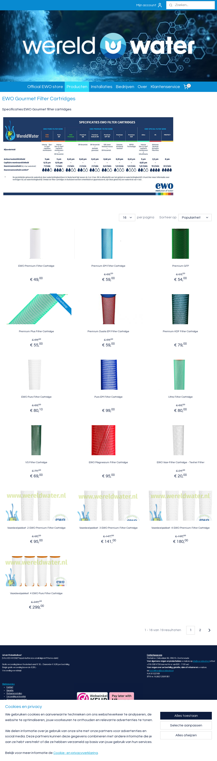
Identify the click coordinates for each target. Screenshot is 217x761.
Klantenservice (165, 87)
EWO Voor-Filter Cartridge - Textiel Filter (180, 462)
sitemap (125, 753)
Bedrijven (125, 87)
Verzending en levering (16, 696)
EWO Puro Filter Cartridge (36, 397)
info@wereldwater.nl (201, 661)
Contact (9, 687)
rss (132, 753)
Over (142, 87)
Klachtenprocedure (14, 703)
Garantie (10, 690)
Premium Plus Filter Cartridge (36, 331)
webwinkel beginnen (147, 753)
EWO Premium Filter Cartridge (36, 266)
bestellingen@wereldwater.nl (161, 671)
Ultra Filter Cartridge (180, 397)
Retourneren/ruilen (14, 693)
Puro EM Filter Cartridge (108, 397)
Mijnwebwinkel (182, 753)
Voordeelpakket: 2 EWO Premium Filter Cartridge (36, 528)
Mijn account (149, 5)
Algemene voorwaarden (16, 700)
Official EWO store (45, 87)
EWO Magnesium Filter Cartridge (108, 462)
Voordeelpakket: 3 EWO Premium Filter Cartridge (108, 528)
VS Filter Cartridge (36, 462)
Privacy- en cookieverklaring (17, 706)
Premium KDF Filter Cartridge (180, 331)
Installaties (101, 87)
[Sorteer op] (195, 217)
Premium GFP (180, 266)
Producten (76, 87)
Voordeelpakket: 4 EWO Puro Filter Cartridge (36, 593)
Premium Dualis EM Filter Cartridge (108, 331)
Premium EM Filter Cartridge (108, 266)
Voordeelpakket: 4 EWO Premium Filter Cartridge (180, 528)
